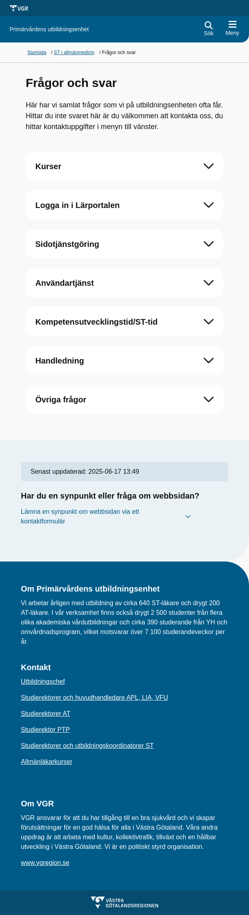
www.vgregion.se (45, 862)
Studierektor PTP (45, 729)
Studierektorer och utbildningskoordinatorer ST (87, 745)
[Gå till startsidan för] (49, 29)
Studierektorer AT (45, 713)
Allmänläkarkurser (46, 761)
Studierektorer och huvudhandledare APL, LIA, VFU (94, 697)
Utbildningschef (43, 681)
